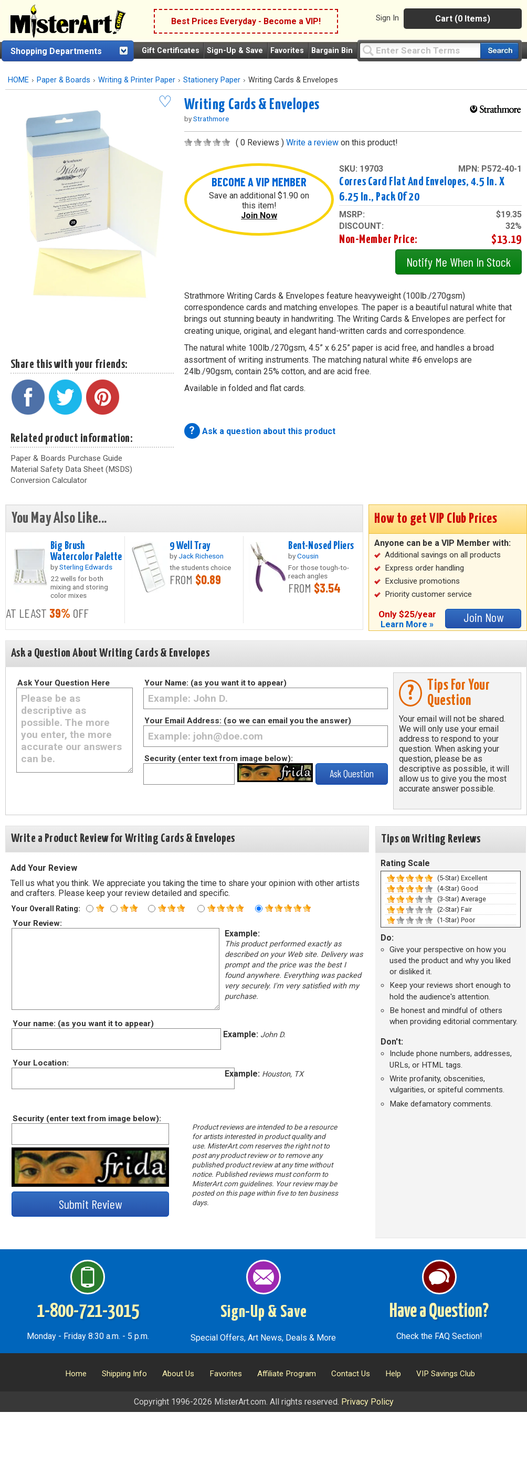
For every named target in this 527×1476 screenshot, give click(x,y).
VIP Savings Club (445, 1373)
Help (393, 1373)
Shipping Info (124, 1373)
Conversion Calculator (48, 480)
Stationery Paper (211, 80)
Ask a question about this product (268, 431)
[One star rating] (89, 908)
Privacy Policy (367, 1402)
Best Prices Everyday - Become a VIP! (246, 21)
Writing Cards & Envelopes (252, 105)
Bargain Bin (332, 50)
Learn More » (407, 624)
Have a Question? (439, 1311)
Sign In (387, 18)
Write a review (312, 142)
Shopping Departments (56, 51)
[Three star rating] (151, 908)
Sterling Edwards (85, 567)
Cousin (308, 556)
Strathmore (211, 118)
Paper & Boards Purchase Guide (66, 458)
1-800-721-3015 (88, 1311)
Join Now (259, 215)
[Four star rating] (201, 908)
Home (76, 1373)
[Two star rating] (114, 908)
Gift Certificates (170, 50)
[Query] (420, 50)
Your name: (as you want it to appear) (83, 1023)
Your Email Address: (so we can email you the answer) (247, 720)
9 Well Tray (190, 546)
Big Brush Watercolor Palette (86, 551)
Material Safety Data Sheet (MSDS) (71, 469)
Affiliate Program (286, 1373)
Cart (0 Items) (462, 19)
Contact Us (350, 1373)
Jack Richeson (201, 556)
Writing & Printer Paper (136, 80)
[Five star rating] (258, 908)
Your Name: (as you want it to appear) (215, 683)
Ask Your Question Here (63, 683)
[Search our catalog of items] (499, 51)
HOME (18, 80)
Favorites (287, 50)
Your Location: (40, 1063)
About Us (178, 1373)
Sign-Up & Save (235, 50)
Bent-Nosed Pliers (321, 546)
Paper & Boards (63, 80)
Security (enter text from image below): (218, 758)
